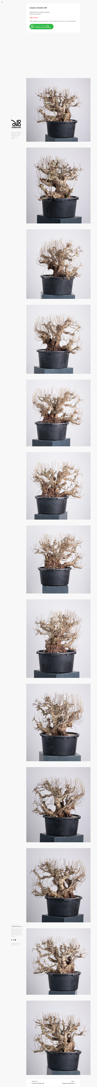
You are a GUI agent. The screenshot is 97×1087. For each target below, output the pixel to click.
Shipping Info (15, 135)
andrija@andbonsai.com (16, 926)
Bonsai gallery (16, 132)
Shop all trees (16, 134)
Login (13, 138)
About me (14, 137)
